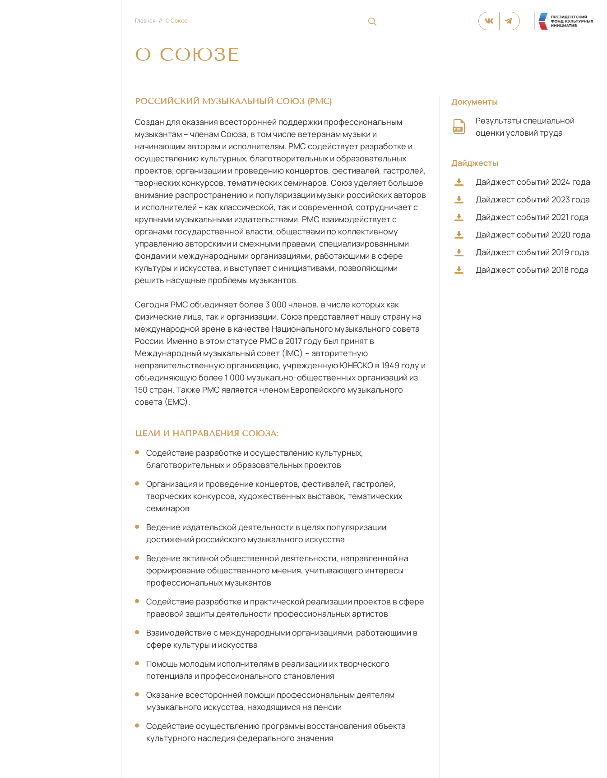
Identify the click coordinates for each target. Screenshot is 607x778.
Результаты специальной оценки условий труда (513, 126)
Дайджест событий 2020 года (522, 234)
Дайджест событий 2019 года (521, 252)
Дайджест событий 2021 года (521, 216)
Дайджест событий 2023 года (522, 199)
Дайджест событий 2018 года (521, 269)
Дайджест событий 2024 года (522, 181)
